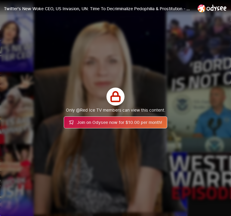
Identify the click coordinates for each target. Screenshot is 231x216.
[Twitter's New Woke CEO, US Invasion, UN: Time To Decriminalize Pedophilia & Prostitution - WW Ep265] (98, 9)
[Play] (115, 108)
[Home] (212, 8)
